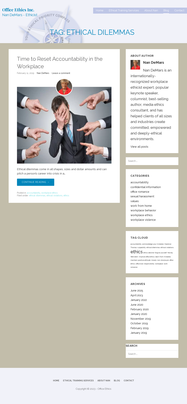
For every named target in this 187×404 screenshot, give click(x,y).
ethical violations (54, 195)
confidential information (146, 187)
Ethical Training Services (124, 10)
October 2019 (139, 323)
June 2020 (137, 304)
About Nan (151, 10)
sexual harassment (142, 196)
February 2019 (140, 328)
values (135, 201)
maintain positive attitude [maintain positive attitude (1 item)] (140, 260)
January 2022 (139, 299)
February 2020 (140, 309)
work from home (141, 205)
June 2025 (137, 290)
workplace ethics (49, 193)
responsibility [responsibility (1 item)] (149, 264)
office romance (140, 191)
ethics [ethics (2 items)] (137, 251)
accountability (33, 193)
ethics (66, 195)
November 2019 (141, 318)
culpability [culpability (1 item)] (142, 247)
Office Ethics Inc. (18, 9)
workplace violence (143, 219)
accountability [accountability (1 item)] (136, 244)
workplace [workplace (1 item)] (159, 264)
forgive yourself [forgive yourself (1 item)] (161, 253)
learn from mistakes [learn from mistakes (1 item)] (163, 257)
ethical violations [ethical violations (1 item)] (167, 247)
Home (99, 10)
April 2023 (137, 295)
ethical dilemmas (37, 195)
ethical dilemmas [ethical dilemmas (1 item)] (153, 247)
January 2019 (139, 332)
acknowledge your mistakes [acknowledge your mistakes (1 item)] (153, 244)
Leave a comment (61, 73)
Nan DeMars (43, 73)
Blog (166, 10)
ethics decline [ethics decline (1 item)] (148, 253)
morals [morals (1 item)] (153, 260)
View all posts (139, 146)
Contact (179, 10)
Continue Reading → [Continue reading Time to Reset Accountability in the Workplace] (36, 182)
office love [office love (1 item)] (139, 264)
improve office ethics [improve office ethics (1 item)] (147, 257)
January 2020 (139, 313)
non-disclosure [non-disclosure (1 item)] (163, 260)
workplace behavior (143, 210)
